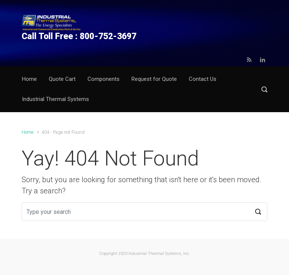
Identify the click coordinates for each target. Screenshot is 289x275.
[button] (264, 89)
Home (28, 132)
